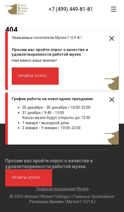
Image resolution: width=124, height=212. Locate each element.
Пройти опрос (32, 76)
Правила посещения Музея (62, 188)
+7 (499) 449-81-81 (70, 9)
